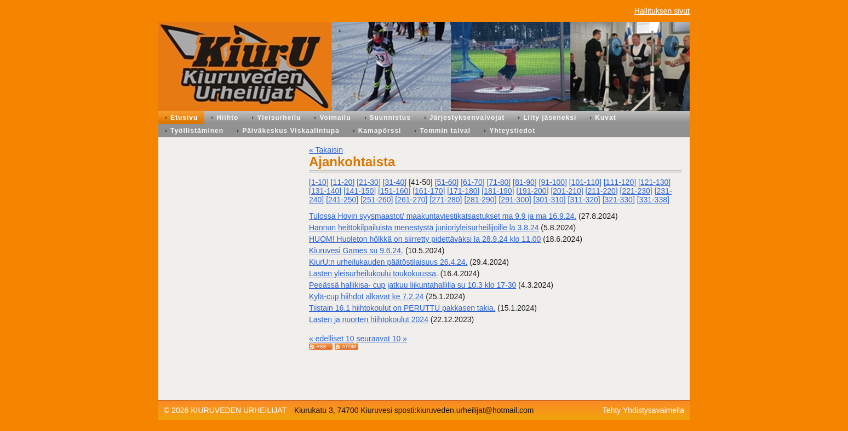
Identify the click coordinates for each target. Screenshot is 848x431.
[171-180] (463, 191)
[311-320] (584, 199)
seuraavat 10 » (381, 338)
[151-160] (394, 191)
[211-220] (602, 191)
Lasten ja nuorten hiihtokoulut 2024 (368, 319)
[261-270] (411, 199)
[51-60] (447, 182)
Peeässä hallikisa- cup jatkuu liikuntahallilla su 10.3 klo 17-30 (412, 285)
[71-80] (499, 182)
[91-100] (553, 182)
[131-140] (325, 191)
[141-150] (359, 191)
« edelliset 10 (331, 338)
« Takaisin (326, 149)
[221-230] (636, 191)
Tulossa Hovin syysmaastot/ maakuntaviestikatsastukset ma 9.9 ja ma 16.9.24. (442, 216)
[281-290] (480, 199)
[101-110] (585, 182)
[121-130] (654, 182)
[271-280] (445, 199)
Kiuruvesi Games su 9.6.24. (356, 250)
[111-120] (620, 182)
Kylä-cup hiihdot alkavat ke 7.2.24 (366, 296)
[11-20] (343, 182)
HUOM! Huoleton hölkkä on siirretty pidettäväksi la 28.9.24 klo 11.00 (425, 239)
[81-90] (525, 182)
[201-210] (567, 191)
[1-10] (319, 182)
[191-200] (532, 191)
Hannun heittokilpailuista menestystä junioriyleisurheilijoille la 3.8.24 (423, 227)
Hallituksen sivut (662, 11)
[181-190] (498, 191)
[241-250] (342, 199)
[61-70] (473, 182)
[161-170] (428, 191)
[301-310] (550, 199)
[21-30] (369, 182)
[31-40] (395, 182)
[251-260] (376, 199)
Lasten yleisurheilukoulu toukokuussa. (373, 273)
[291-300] (515, 199)
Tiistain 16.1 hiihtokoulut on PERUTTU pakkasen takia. (402, 308)
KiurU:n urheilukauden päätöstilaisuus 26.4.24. (388, 262)
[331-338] (653, 199)
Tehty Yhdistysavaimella (643, 410)
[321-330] (619, 199)
